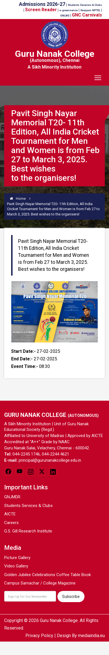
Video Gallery (16, 566)
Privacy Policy (39, 635)
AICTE (10, 514)
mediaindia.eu (91, 635)
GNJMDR (12, 496)
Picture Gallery (17, 557)
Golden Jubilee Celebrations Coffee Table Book (47, 574)
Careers (11, 522)
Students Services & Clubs (28, 505)
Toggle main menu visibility (98, 76)
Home (18, 198)
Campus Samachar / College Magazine (40, 583)
